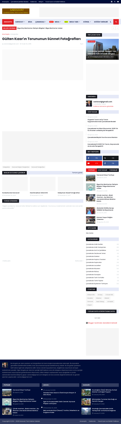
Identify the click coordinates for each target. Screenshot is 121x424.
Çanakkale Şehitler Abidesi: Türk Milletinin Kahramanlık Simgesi (102, 52)
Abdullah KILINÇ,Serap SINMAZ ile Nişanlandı (105, 209)
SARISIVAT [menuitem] (19, 22)
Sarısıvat (90, 301)
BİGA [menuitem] (30, 22)
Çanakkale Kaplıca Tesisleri (102, 259)
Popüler (91, 170)
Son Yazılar (102, 170)
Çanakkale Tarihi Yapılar (102, 281)
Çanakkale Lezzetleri (102, 265)
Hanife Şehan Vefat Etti (39, 193)
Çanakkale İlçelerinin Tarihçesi (102, 284)
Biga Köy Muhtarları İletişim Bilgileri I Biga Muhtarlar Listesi (39, 28)
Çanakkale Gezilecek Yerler (102, 253)
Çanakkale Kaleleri (102, 256)
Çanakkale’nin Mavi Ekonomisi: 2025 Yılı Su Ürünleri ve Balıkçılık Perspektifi (103, 129)
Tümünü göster (77, 173)
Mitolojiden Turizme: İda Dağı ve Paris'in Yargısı (104, 400)
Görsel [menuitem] (86, 22)
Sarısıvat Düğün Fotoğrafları (20, 167)
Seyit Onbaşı (100, 301)
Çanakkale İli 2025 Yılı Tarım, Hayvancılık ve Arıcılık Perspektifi (103, 145)
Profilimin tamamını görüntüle (103, 106)
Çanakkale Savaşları (102, 275)
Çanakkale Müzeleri (102, 268)
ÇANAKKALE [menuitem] (39, 22)
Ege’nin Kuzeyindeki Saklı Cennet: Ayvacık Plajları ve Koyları (59, 403)
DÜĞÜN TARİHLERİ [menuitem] (101, 22)
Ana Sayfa (5, 34)
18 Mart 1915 (91, 295)
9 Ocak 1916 (109, 295)
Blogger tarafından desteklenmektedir (101, 323)
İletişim (41, 2)
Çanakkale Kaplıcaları (102, 262)
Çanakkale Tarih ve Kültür (102, 277)
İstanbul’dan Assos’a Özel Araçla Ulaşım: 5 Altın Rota (59, 394)
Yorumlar (113, 170)
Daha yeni (6, 261)
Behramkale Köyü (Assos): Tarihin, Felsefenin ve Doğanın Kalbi (61, 411)
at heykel (110, 301)
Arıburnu (98, 298)
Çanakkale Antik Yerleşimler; (102, 247)
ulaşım (89, 305)
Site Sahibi (89, 233)
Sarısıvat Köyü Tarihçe (105, 175)
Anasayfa (5, 2)
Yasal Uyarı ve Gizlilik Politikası (55, 2)
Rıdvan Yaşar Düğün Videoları (104, 218)
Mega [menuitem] (57, 22)
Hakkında (33, 2)
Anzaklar (90, 298)
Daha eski (78, 261)
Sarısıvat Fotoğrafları (38, 167)
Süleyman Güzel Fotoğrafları (69, 193)
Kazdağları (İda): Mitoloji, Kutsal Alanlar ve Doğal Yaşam (104, 391)
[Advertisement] (79, 12)
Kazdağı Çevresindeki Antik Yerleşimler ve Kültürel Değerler (104, 410)
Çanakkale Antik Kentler (102, 244)
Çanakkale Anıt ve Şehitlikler (102, 250)
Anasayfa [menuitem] (8, 22)
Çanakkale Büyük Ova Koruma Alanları (103, 137)
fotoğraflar (14, 34)
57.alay (100, 295)
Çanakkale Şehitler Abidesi (19, 2)
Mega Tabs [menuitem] (73, 22)
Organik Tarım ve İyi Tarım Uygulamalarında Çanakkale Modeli (102, 121)
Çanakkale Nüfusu (102, 271)
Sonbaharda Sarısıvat (10, 193)
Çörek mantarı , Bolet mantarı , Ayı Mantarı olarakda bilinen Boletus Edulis (106, 198)
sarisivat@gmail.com (102, 102)
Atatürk (107, 298)
